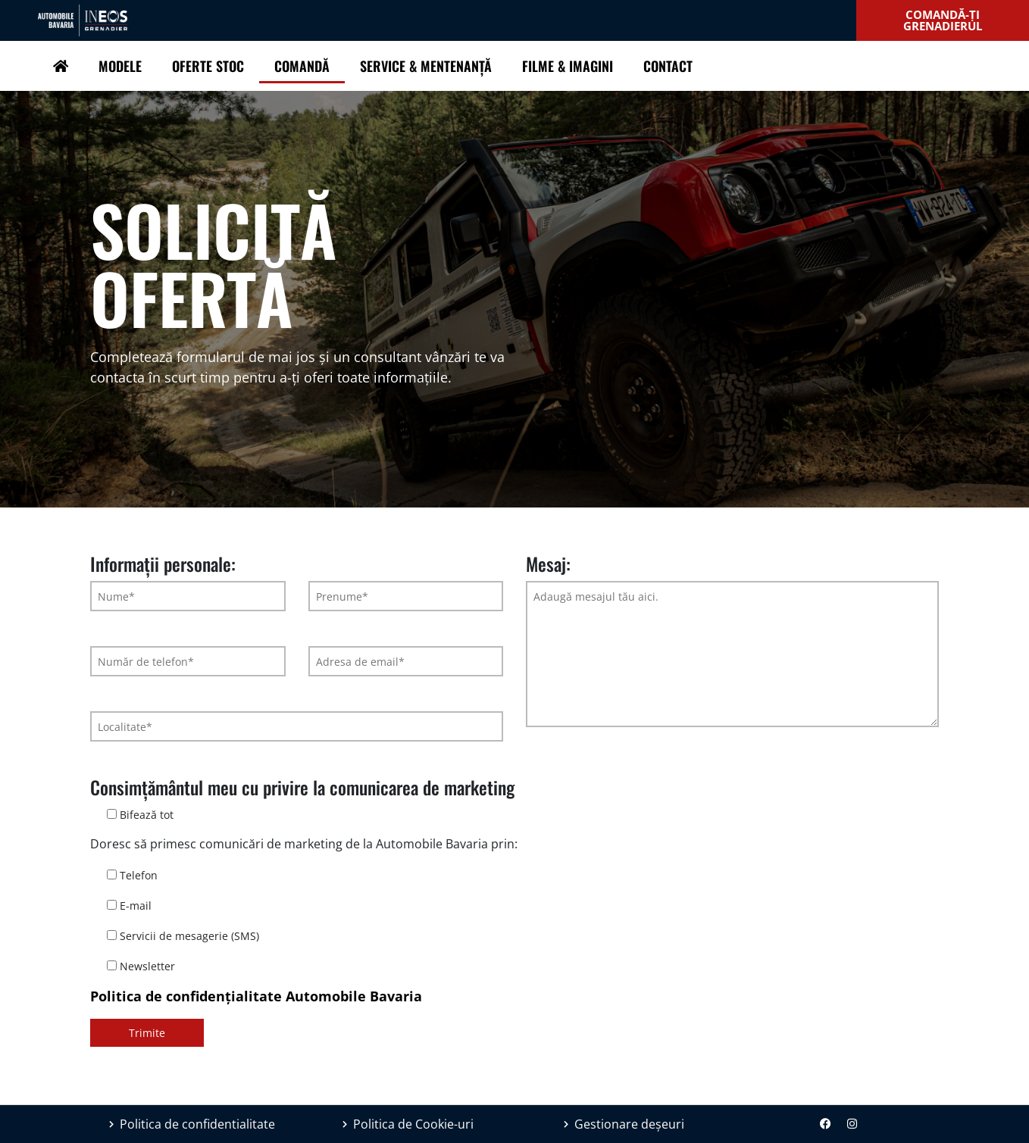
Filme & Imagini (567, 66)
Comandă (302, 66)
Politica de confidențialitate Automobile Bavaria (256, 996)
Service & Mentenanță (426, 66)
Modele (120, 66)
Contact (668, 66)
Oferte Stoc (208, 66)
